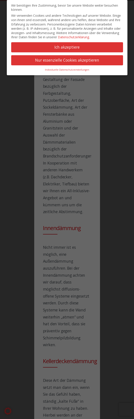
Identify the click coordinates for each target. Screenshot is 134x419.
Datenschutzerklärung (73, 37)
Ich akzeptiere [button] (67, 47)
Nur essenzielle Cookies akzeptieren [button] (67, 60)
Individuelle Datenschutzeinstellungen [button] (67, 69)
